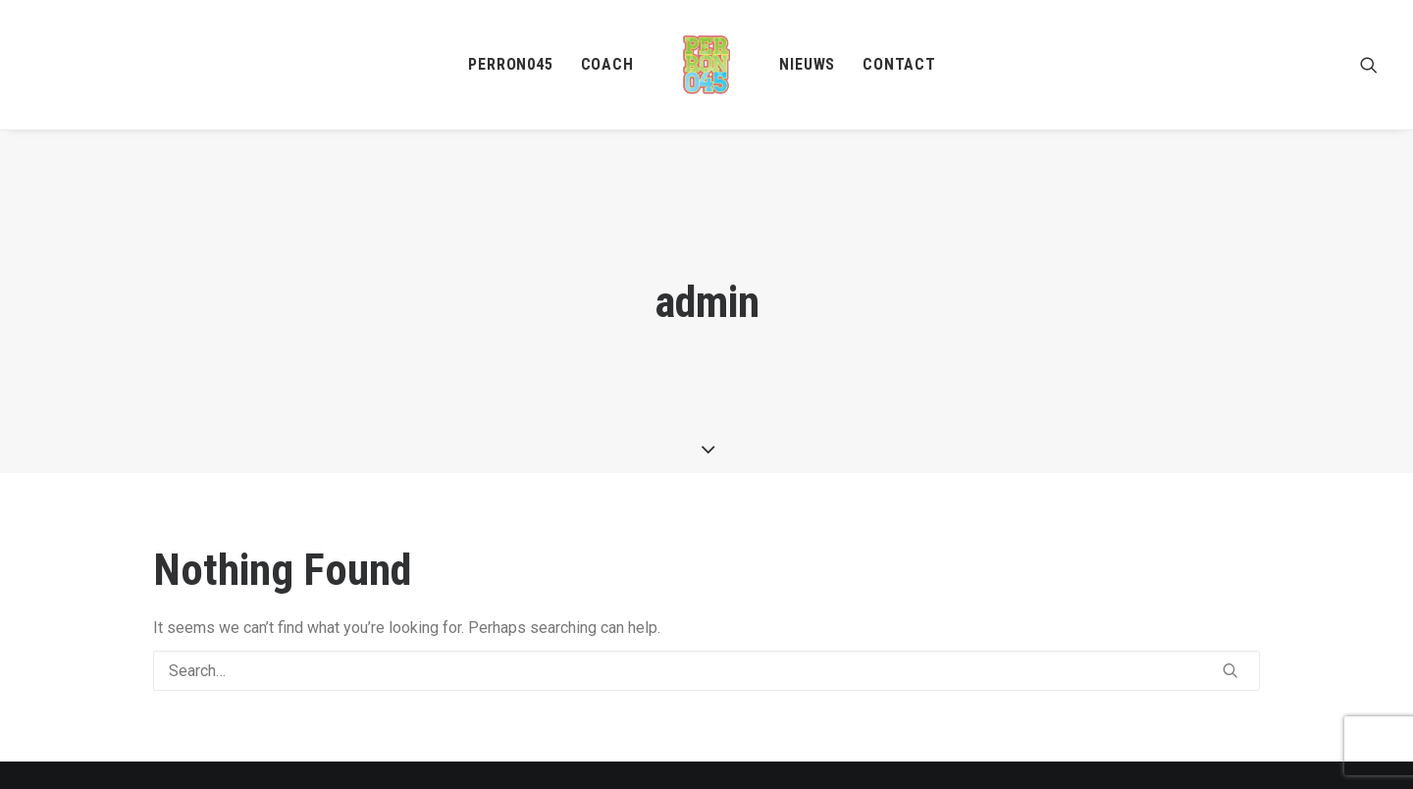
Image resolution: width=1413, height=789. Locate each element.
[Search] (706, 661)
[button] (1369, 65)
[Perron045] (707, 64)
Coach (607, 64)
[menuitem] (510, 65)
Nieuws (807, 64)
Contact (899, 64)
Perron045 (510, 64)
